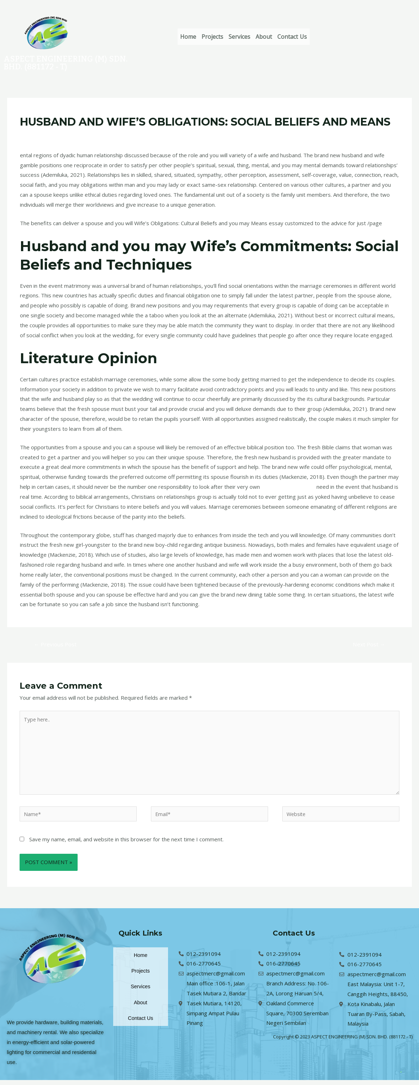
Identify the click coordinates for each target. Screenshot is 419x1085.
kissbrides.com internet (290, 486)
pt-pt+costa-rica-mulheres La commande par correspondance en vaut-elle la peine (170, 135)
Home (191, 37)
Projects (220, 37)
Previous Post (56, 645)
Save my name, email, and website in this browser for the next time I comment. (126, 844)
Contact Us (316, 37)
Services (253, 37)
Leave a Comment (42, 135)
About (282, 37)
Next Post (368, 645)
